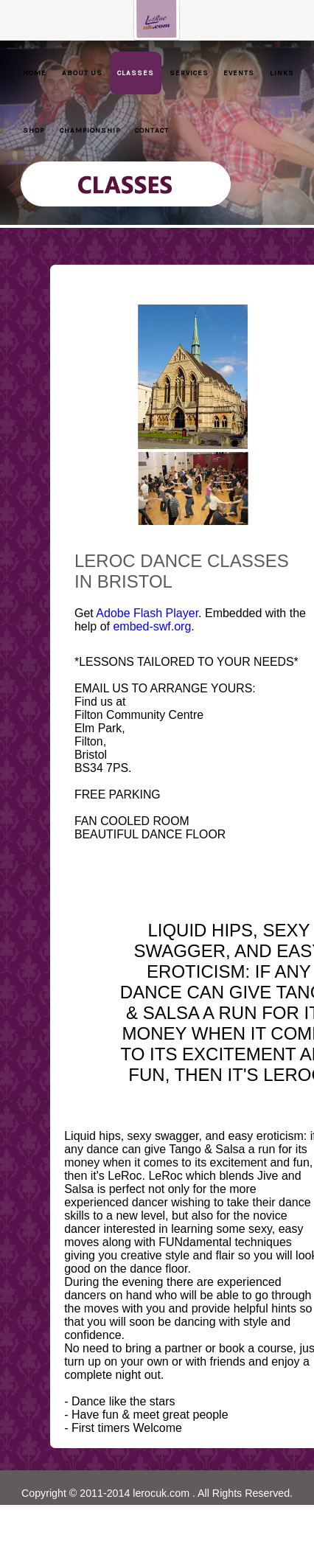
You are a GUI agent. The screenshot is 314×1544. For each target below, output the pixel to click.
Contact (152, 130)
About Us (82, 73)
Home (34, 73)
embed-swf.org (152, 626)
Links (282, 73)
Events (238, 73)
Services (189, 73)
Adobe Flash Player (147, 613)
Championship (90, 130)
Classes (135, 73)
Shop (33, 130)
